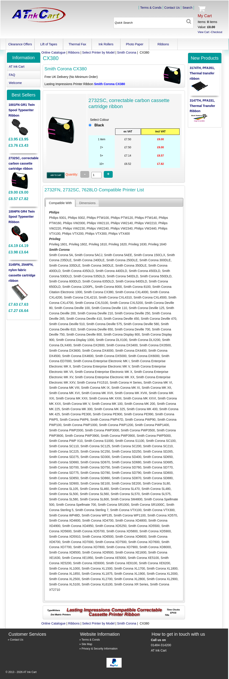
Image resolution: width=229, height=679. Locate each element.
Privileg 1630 (137, 244)
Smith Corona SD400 (126, 457)
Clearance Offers (20, 44)
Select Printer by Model (98, 52)
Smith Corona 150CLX (149, 255)
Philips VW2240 (98, 228)
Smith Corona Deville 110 (109, 308)
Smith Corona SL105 (63, 489)
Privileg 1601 (58, 244)
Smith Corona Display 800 (122, 334)
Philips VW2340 (121, 228)
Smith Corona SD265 (158, 451)
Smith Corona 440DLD (111, 271)
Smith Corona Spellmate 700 (76, 504)
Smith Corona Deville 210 (95, 313)
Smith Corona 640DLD (131, 281)
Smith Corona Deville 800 (84, 334)
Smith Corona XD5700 (89, 531)
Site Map (87, 644)
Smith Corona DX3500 (155, 345)
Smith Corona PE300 (76, 414)
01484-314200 (161, 645)
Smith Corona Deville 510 (67, 324)
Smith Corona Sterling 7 (91, 510)
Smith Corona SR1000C (147, 504)
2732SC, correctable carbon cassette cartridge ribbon (23, 163)
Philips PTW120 (122, 217)
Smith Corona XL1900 (129, 573)
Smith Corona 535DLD (89, 276)
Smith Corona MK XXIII (105, 398)
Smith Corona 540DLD (122, 276)
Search (187, 7)
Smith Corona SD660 (63, 462)
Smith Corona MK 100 (107, 403)
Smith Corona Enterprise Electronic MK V (101, 366)
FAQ (12, 75)
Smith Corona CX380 (98, 292)
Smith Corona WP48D (64, 515)
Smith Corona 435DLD (78, 271)
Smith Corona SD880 (158, 478)
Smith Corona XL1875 (97, 573)
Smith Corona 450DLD (144, 271)
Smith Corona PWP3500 (138, 430)
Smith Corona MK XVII (97, 393)
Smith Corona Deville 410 (84, 318)
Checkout (216, 32)
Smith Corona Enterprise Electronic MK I (101, 361)
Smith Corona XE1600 (130, 552)
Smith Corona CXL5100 (91, 303)
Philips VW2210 (146, 223)
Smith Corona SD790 (126, 472)
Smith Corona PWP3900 (82, 435)
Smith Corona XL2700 (97, 579)
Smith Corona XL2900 (162, 579)
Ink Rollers (106, 44)
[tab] (60, 203)
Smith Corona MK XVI (64, 393)
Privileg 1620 (118, 244)
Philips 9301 (57, 217)
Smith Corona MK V (76, 403)
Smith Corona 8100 (137, 286)
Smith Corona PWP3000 (102, 430)
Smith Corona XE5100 (143, 558)
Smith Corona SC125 (95, 446)
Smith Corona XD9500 (97, 552)
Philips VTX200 (73, 233)
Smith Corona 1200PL (77, 286)
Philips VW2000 (74, 223)
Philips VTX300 (96, 233)
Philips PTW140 (146, 217)
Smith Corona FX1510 (92, 382)
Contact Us (172, 7)
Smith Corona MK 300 (76, 409)
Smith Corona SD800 (158, 472)
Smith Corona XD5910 (64, 536)
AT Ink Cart (17, 66)
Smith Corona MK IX (95, 387)
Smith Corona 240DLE (89, 260)
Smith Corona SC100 (161, 441)
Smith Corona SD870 (126, 478)
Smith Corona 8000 (108, 286)
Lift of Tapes (48, 44)
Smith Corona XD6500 (97, 536)
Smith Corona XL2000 (162, 573)
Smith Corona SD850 (63, 478)
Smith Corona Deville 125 (146, 308)
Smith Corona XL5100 (64, 584)
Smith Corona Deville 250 (132, 313)
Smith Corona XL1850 (64, 573)
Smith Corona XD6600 (130, 536)
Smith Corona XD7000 (77, 542)
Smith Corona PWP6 (74, 419)
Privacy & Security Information (100, 648)
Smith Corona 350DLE (130, 265)
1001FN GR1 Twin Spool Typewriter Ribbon (21, 110)
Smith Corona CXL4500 (150, 297)
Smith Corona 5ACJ (88, 255)
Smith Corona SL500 (63, 494)
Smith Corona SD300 (95, 457)
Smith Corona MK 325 (109, 409)
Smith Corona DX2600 (89, 345)
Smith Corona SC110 (63, 446)
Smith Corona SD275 (63, 457)
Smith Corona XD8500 (64, 552)
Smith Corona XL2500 (64, 579)
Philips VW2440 (145, 228)
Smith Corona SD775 (63, 472)
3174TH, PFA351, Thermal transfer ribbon (202, 73)
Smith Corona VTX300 (158, 510)
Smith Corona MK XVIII (131, 393)
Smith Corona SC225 (63, 451)
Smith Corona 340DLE (97, 265)
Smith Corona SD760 (126, 467)
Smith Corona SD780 (95, 472)
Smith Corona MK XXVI (139, 398)
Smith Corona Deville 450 (121, 318)
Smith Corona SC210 (158, 446)
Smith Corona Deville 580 (141, 324)
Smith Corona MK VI (157, 382)
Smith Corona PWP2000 (66, 430)
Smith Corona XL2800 (129, 579)
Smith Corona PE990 (138, 414)
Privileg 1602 (78, 244)
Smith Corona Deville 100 (72, 308)
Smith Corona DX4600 (77, 356)
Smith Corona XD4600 (64, 520)
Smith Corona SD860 (95, 478)
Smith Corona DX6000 (144, 356)
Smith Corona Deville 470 (158, 318)
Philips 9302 (76, 217)
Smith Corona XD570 (162, 515)
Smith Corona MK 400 (142, 409)
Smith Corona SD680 (126, 462)
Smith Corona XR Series (131, 584)
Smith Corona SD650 (158, 457)
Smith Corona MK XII (156, 387)
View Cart (203, 32)
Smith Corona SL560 (94, 494)
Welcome (15, 83)
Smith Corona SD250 (126, 451)
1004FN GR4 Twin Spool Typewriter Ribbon (21, 217)
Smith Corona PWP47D (106, 419)
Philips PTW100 (98, 217)
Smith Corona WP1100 (130, 515)
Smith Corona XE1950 (77, 558)
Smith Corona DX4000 (97, 350)
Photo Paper (134, 44)
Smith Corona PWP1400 (152, 425)
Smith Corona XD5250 (111, 526)
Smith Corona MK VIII (64, 387)
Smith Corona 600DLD (65, 281)
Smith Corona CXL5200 (126, 303)
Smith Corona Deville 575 (104, 324)
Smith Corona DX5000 (111, 356)
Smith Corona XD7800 (89, 547)
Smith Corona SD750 (95, 467)
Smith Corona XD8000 (155, 547)
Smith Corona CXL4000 (131, 292)
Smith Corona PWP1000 (80, 425)
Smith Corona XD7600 (144, 542)
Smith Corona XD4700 (97, 520)
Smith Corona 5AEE (118, 255)
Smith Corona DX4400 (130, 350)
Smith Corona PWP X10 (66, 441)
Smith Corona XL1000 (64, 568)
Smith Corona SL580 (63, 499)
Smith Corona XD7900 (122, 547)
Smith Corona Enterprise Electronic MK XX (104, 377)
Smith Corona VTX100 (126, 510)
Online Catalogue (53, 52)
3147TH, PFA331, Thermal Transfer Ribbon (202, 106)
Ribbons (163, 44)
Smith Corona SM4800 (126, 499)
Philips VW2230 (74, 228)
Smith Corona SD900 (63, 483)
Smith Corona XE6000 (88, 563)
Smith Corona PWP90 (140, 419)
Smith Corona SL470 (125, 489)
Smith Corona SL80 (156, 483)
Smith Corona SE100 (95, 483)
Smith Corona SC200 (126, 446)
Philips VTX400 (119, 233)
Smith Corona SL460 (94, 489)
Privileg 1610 (98, 244)
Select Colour (99, 119)
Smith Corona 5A (61, 255)
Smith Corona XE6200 (154, 563)
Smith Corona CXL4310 (115, 297)
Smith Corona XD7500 (111, 542)
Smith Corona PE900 (107, 414)
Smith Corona (126, 52)
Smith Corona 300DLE (155, 260)
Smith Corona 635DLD (98, 281)
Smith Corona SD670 (95, 462)
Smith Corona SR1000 (113, 504)
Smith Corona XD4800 (130, 520)
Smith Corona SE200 (126, 483)
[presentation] (60, 203)
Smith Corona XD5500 (144, 526)
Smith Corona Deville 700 (132, 329)
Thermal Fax (77, 44)
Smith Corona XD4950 (77, 526)
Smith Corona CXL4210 (80, 297)
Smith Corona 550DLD (156, 276)
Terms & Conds (151, 7)
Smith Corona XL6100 (97, 584)
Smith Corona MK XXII (71, 398)
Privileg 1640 (157, 244)
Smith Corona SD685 (158, 462)
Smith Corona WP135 (97, 515)
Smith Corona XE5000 (110, 558)
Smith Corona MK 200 (139, 403)
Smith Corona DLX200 (144, 340)
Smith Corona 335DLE (64, 265)
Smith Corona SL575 (156, 494)
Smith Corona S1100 (129, 441)
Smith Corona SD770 (158, 467)
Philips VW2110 (98, 223)
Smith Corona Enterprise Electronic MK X (103, 372)
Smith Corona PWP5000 (154, 435)
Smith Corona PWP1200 (116, 425)
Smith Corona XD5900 (155, 531)
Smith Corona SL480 (156, 489)
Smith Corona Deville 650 (95, 329)
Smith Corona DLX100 (111, 340)
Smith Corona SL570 (125, 494)
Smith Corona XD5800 (122, 531)
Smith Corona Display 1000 (75, 340)
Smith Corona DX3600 (64, 350)
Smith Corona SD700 (63, 467)
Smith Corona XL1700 (129, 568)
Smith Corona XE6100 (121, 563)
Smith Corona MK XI (125, 387)
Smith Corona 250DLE (122, 260)
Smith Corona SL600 (94, 499)
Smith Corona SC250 (95, 451)
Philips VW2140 (122, 223)
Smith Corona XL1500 (97, 568)
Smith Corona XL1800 (162, 568)
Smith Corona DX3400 (122, 345)
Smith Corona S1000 (98, 441)
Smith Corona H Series (126, 382)
